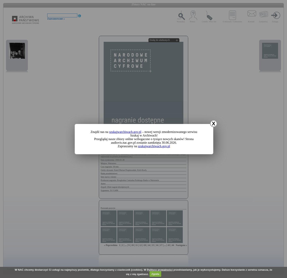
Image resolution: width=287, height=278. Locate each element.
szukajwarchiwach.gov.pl (125, 132)
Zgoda (155, 273)
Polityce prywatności (160, 269)
